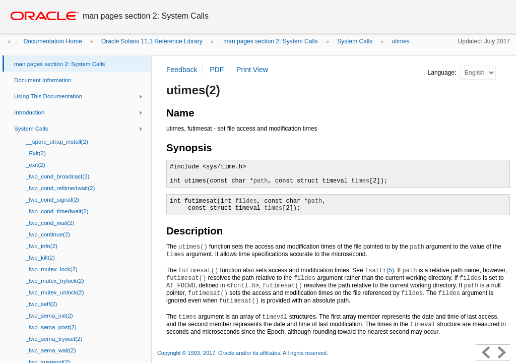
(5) (379, 270)
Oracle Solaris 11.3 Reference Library (152, 41)
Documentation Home (53, 41)
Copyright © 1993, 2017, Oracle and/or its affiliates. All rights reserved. (242, 353)
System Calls (354, 41)
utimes (401, 41)
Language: (443, 72)
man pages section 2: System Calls (270, 41)
